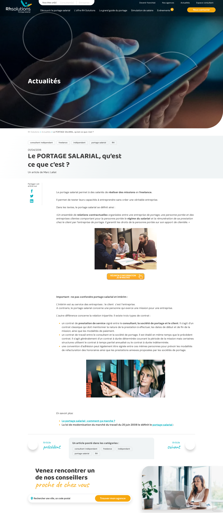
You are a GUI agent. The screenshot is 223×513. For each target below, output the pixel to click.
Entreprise (84, 2)
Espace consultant (204, 2)
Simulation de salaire (142, 10)
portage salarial (98, 142)
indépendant (79, 142)
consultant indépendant (41, 142)
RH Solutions (33, 132)
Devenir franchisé (147, 2)
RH (113, 142)
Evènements (163, 10)
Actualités (185, 2)
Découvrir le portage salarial (55, 10)
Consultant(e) (67, 2)
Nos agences (168, 2)
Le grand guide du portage (113, 10)
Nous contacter (201, 9)
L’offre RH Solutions (84, 10)
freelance (63, 142)
